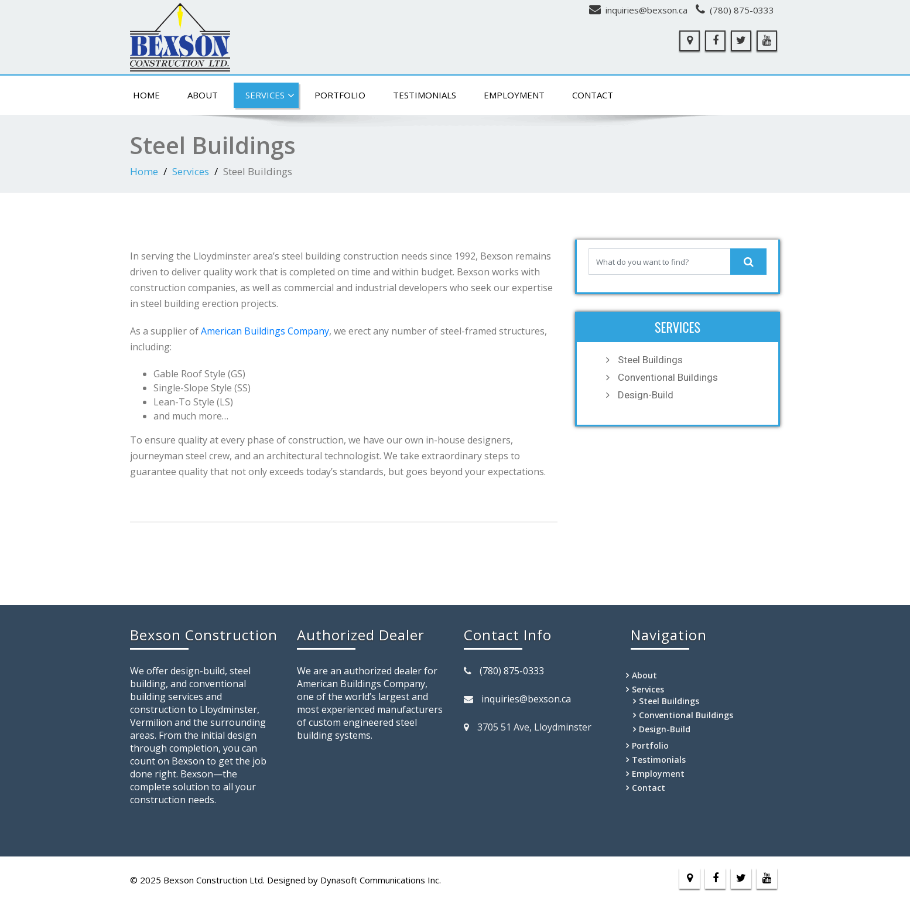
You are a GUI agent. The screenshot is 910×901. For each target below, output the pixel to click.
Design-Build (645, 395)
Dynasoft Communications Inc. (380, 880)
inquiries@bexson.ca (646, 10)
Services (270, 95)
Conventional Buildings (668, 377)
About (202, 95)
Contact (592, 95)
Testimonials (424, 95)
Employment (514, 95)
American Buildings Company (265, 331)
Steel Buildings (650, 360)
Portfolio (339, 95)
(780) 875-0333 (742, 10)
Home (146, 95)
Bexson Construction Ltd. (214, 880)
